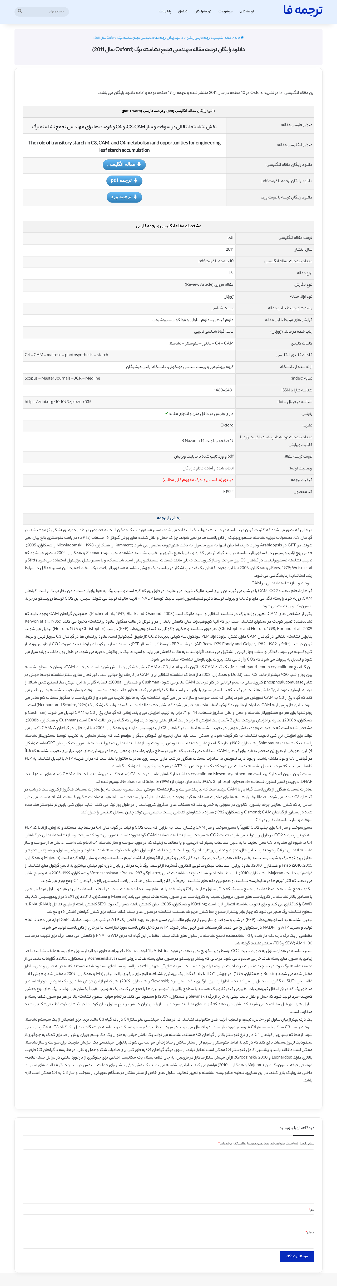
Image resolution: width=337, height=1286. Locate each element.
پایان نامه (165, 11)
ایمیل (309, 1232)
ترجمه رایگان (203, 11)
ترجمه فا (248, 11)
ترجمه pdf (124, 181)
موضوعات (225, 11)
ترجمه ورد (124, 197)
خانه (239, 38)
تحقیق (182, 11)
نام (311, 1210)
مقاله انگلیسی (124, 165)
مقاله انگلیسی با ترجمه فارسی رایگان (209, 38)
